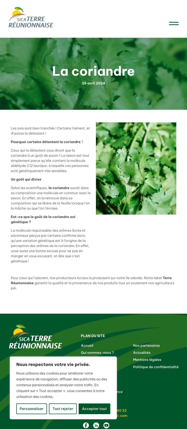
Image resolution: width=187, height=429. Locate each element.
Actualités (141, 352)
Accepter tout (94, 409)
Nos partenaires (146, 345)
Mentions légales (147, 359)
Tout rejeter (62, 409)
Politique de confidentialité (156, 367)
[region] (63, 387)
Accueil (87, 345)
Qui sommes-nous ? (97, 352)
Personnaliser (32, 409)
